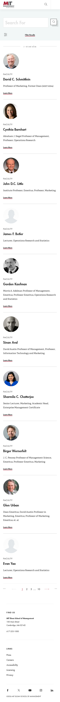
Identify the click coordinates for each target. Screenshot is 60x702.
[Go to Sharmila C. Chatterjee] (11, 378)
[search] (46, 4)
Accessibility (12, 665)
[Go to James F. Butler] (11, 215)
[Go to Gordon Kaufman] (11, 266)
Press (8, 655)
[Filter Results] (30, 34)
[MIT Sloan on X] (18, 691)
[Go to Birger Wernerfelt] (11, 433)
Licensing (10, 670)
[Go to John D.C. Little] (11, 165)
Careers (10, 660)
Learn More (7, 93)
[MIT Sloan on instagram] (40, 691)
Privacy (9, 675)
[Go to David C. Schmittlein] (11, 61)
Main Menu (55, 4)
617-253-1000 (12, 631)
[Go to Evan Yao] (11, 545)
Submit (54, 22)
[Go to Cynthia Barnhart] (11, 111)
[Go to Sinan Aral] (11, 324)
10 (39, 589)
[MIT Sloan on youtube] (29, 692)
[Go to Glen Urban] (11, 487)
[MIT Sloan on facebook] (8, 691)
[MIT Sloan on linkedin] (52, 691)
